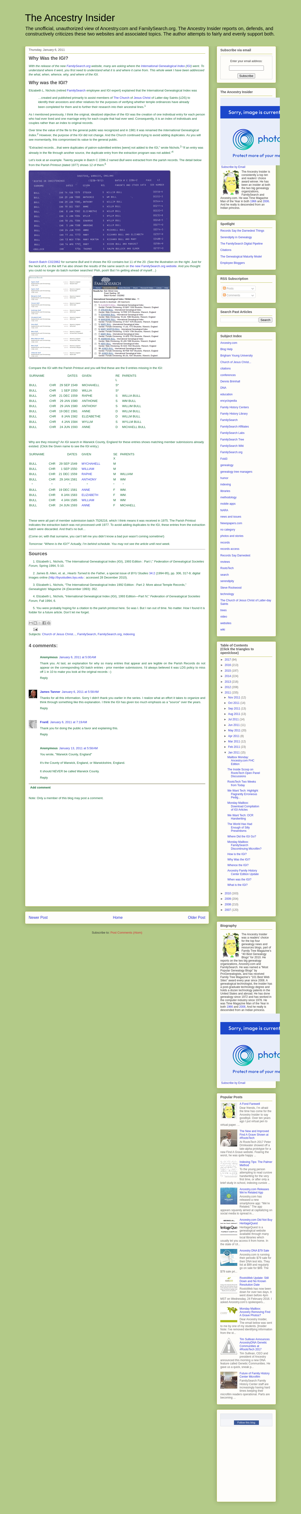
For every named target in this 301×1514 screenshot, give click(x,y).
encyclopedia (228, 400)
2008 (228, 904)
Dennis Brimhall (230, 381)
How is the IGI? (237, 854)
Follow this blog (246, 1422)
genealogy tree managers (236, 471)
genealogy (226, 465)
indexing (129, 634)
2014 (228, 676)
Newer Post (38, 917)
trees (223, 610)
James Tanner (50, 692)
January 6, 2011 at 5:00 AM (77, 657)
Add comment (40, 787)
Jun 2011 (234, 725)
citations (225, 368)
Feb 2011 (234, 747)
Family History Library (234, 413)
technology (227, 594)
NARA (224, 510)
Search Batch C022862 (44, 262)
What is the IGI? (237, 885)
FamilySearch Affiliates (234, 426)
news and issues (230, 516)
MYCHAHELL (91, 463)
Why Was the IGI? (238, 859)
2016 (228, 665)
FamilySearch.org (110, 634)
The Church (122, 97)
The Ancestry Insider (70, 17)
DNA (223, 387)
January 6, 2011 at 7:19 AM (68, 722)
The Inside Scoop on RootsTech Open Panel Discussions (243, 773)
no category (227, 529)
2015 (228, 670)
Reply (44, 678)
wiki (222, 629)
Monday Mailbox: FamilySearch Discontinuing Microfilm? (244, 845)
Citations (225, 250)
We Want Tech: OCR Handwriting (240, 817)
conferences (228, 375)
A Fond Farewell (250, 1104)
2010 (228, 893)
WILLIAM (88, 469)
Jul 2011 (234, 719)
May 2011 (234, 730)
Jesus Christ (142, 97)
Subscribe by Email (233, 167)
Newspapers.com (231, 523)
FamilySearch (76, 90)
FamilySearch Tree (232, 439)
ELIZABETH (90, 495)
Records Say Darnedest (235, 555)
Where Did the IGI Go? (241, 836)
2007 (228, 910)
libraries (225, 491)
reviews (225, 561)
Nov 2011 (234, 697)
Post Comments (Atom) (126, 932)
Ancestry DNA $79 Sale (254, 1250)
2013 (228, 681)
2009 (228, 898)
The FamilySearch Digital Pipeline (241, 243)
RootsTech (227, 568)
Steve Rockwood (231, 587)
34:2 (152, 573)
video (223, 616)
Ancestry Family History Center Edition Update (243, 872)
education (226, 394)
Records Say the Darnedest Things (242, 230)
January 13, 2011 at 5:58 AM (78, 748)
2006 (266, 201)
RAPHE (87, 474)
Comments (231, 295)
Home (118, 917)
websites (225, 623)
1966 (253, 201)
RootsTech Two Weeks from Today (241, 783)
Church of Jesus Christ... (58, 634)
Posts (228, 288)
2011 (228, 692)
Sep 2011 (234, 708)
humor (224, 478)
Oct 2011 (234, 703)
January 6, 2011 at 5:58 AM (80, 692)
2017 (228, 659)
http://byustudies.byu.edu (66, 577)
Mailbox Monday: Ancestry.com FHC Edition (240, 761)
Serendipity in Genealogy (236, 237)
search (224, 574)
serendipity (227, 581)
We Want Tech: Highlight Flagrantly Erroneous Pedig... (242, 794)
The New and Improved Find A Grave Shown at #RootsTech (254, 1135)
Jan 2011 (234, 752)
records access (229, 549)
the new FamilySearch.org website (153, 266)
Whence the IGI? (238, 865)
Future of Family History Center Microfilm (254, 1375)
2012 (228, 687)
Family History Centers (234, 407)
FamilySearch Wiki (232, 446)
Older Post (196, 917)
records (225, 542)
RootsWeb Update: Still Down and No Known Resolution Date (254, 1281)
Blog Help (226, 349)
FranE (44, 722)
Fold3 (223, 458)
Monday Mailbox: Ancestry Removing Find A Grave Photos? (255, 1312)
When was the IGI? (239, 879)
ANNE (86, 489)
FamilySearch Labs (232, 433)
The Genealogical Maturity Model (241, 256)
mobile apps (228, 503)
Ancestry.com (228, 343)
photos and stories (231, 536)
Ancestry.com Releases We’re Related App (254, 1191)
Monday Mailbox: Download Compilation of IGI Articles (243, 806)
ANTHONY (89, 479)
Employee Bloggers (232, 263)
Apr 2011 (234, 736)
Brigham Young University (236, 355)
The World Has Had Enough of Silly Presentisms (239, 827)
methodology (228, 497)
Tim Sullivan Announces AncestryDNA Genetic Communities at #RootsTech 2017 (255, 1344)
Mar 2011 (234, 741)
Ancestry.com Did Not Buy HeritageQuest (256, 1221)
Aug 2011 (234, 714)
